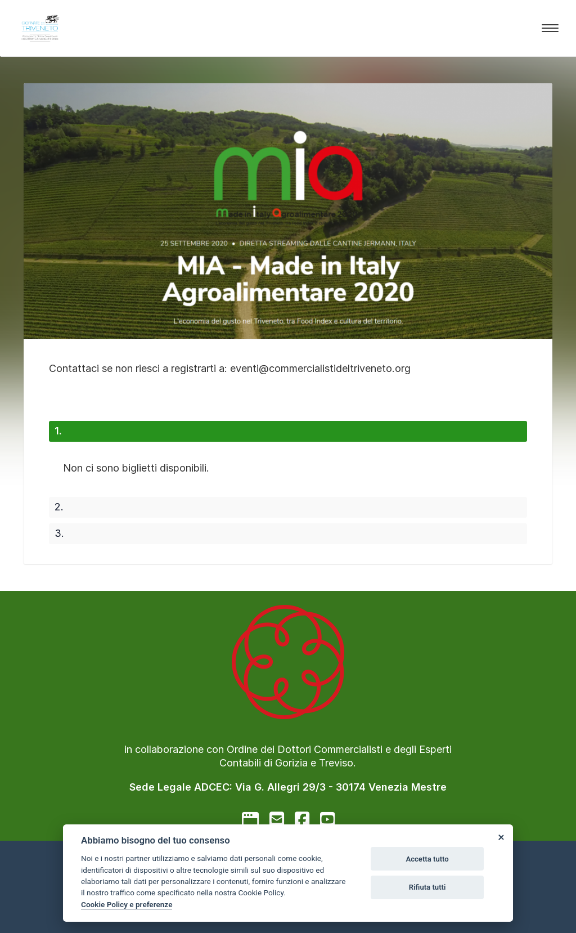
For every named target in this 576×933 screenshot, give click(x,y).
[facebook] (302, 819)
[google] (250, 819)
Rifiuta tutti (427, 887)
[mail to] (276, 819)
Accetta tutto (427, 859)
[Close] (500, 836)
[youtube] (327, 819)
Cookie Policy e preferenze (126, 904)
